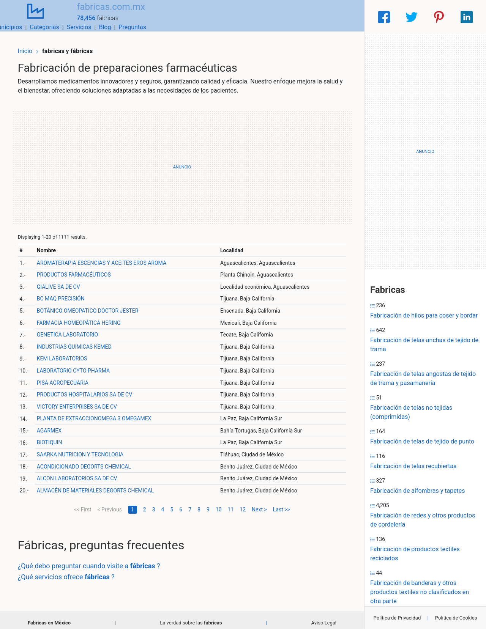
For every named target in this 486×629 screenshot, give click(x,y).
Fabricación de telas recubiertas (413, 466)
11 (231, 504)
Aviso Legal (323, 617)
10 (219, 504)
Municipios (220, 16)
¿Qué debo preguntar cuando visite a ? (95, 561)
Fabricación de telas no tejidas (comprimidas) (411, 412)
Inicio (31, 44)
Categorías (256, 16)
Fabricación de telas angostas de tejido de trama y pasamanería (423, 378)
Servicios (291, 16)
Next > (259, 504)
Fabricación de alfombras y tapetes (417, 490)
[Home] (30, 16)
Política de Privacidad (397, 618)
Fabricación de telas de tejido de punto (422, 441)
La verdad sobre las (191, 617)
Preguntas (344, 16)
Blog (317, 16)
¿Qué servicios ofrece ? (72, 572)
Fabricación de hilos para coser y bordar (424, 315)
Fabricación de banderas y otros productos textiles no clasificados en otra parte (419, 592)
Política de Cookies (456, 618)
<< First (82, 504)
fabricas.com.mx (100, 12)
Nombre (51, 245)
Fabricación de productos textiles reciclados (415, 554)
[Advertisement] (182, 162)
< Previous (109, 504)
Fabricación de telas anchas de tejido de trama (424, 345)
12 (243, 504)
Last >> (281, 504)
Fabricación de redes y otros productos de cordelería (422, 520)
